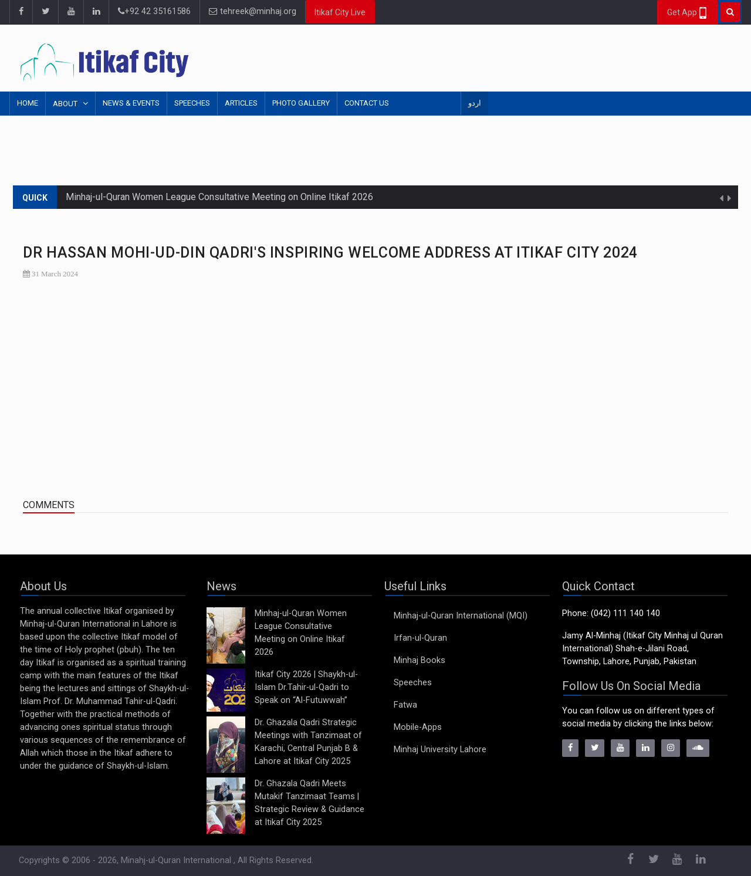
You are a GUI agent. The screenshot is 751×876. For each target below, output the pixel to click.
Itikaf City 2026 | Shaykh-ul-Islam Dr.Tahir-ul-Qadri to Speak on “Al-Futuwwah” (306, 687)
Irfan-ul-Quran (420, 638)
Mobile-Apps (418, 727)
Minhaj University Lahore (440, 750)
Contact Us (366, 103)
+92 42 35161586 (154, 11)
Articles (241, 103)
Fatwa (405, 705)
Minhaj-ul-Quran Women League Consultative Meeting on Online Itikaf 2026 (219, 196)
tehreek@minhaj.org (252, 11)
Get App (688, 13)
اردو (474, 103)
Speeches (192, 103)
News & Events (131, 103)
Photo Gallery (301, 103)
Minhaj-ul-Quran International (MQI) (460, 616)
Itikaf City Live (340, 12)
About (66, 103)
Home (27, 103)
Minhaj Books (419, 660)
